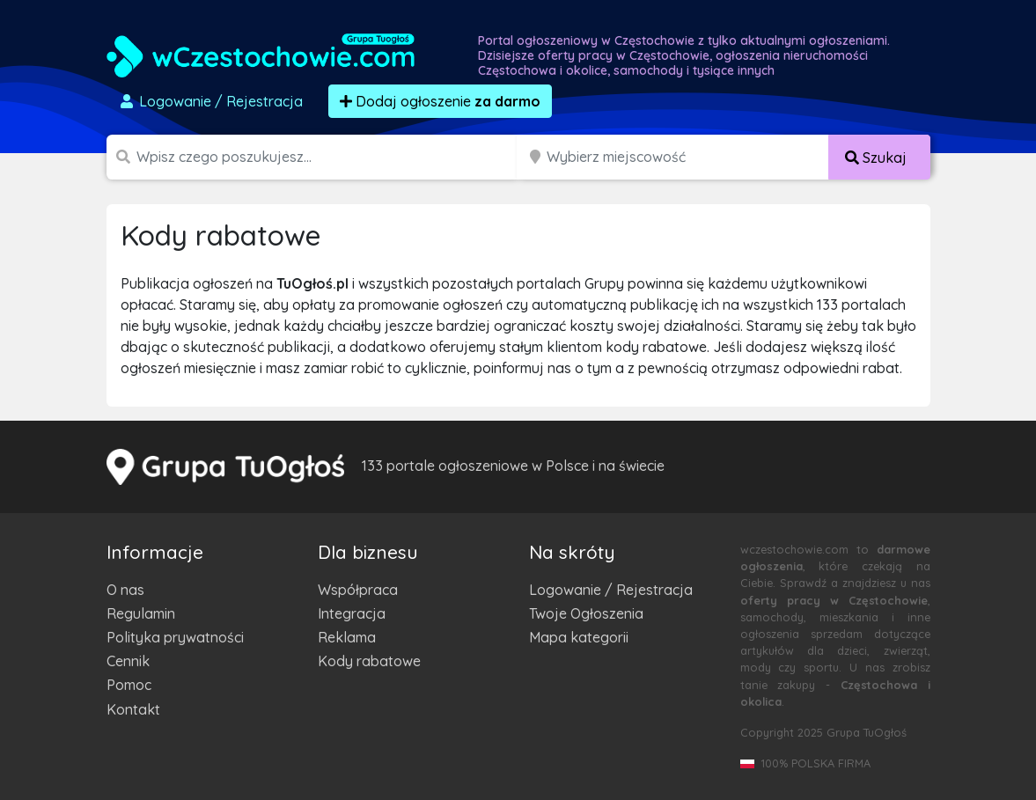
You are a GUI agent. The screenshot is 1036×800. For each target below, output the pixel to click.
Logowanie (210, 101)
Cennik (128, 661)
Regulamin (141, 613)
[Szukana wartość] (328, 157)
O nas (125, 589)
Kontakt (133, 709)
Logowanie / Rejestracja (611, 589)
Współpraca (358, 589)
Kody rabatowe (369, 661)
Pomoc (129, 685)
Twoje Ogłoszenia (586, 613)
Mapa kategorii (578, 637)
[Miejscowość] (688, 157)
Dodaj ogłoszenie (440, 101)
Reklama (347, 637)
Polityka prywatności (175, 637)
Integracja (352, 613)
